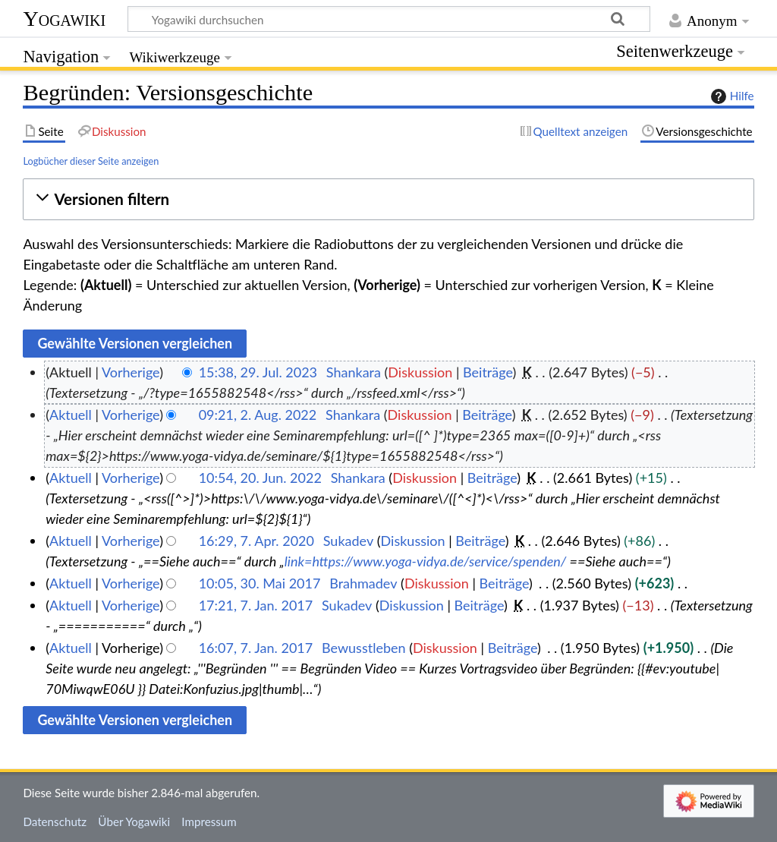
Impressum (209, 821)
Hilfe (730, 96)
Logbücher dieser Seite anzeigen (91, 161)
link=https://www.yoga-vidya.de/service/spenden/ (426, 561)
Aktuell (70, 414)
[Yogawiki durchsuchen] (389, 19)
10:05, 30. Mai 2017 (260, 583)
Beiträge (487, 372)
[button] (388, 199)
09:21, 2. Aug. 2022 (258, 414)
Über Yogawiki (134, 821)
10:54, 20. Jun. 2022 (260, 477)
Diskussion (420, 372)
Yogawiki (64, 18)
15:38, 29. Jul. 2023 (258, 372)
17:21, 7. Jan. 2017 (256, 605)
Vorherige (130, 372)
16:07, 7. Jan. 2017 (256, 647)
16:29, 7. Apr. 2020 (256, 540)
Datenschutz (55, 821)
